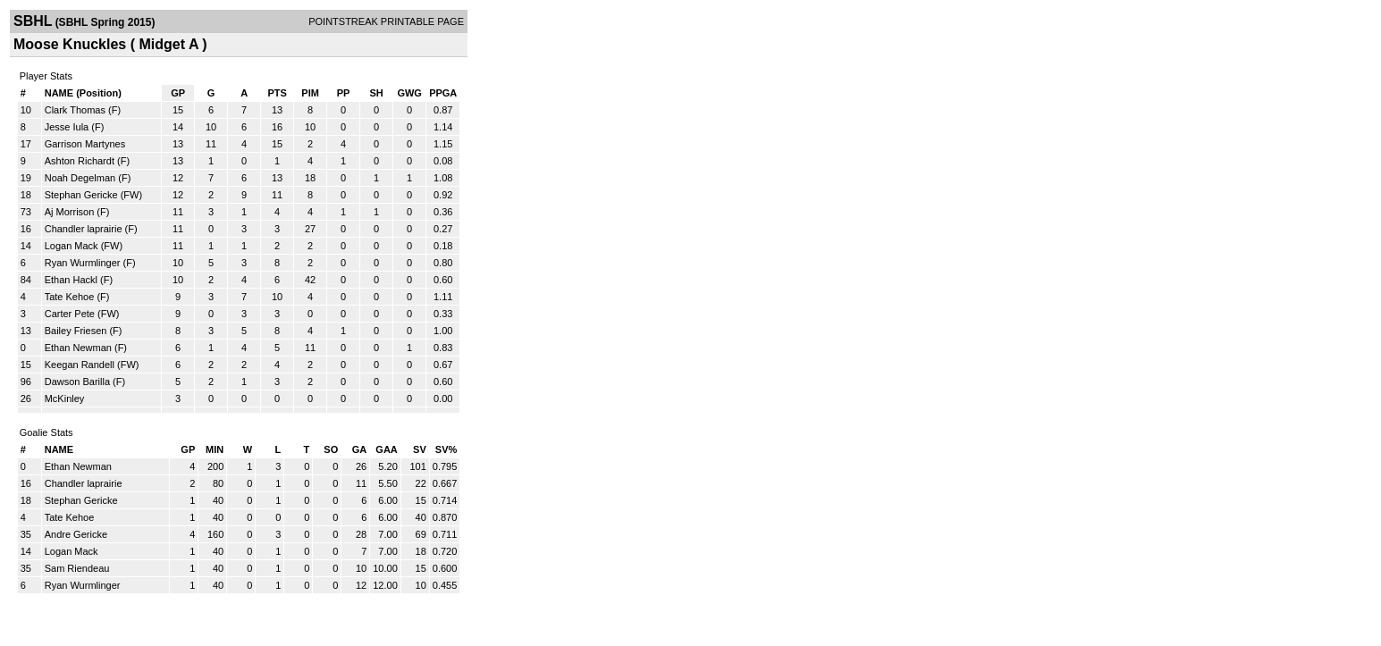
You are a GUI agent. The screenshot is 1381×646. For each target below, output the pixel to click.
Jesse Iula (67, 127)
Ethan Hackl (71, 279)
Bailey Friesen (76, 330)
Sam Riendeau (77, 568)
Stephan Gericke (81, 194)
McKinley (65, 398)
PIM (310, 93)
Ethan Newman (78, 347)
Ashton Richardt (79, 160)
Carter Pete (70, 313)
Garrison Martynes (85, 143)
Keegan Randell (79, 364)
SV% (446, 449)
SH (376, 93)
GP (178, 93)
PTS (276, 93)
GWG (409, 93)
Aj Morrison (70, 211)
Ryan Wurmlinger (83, 262)
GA (359, 449)
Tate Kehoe (70, 296)
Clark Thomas (75, 110)
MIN (214, 449)
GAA (386, 449)
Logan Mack (71, 245)
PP (343, 93)
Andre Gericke (76, 534)
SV (419, 449)
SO (331, 449)
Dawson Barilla (77, 381)
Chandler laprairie (83, 228)
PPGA (443, 93)
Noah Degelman (80, 177)
